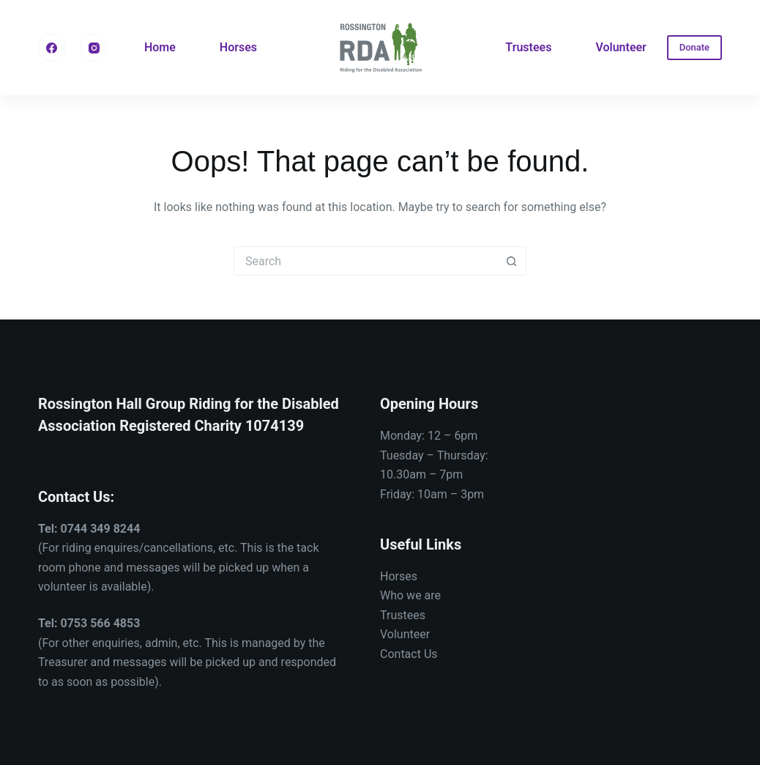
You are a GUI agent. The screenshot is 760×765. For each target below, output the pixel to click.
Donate (694, 47)
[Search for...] (365, 261)
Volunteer (620, 47)
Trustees (528, 47)
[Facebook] (52, 48)
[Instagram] (94, 48)
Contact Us (409, 654)
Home (160, 47)
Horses (238, 47)
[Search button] (511, 261)
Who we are (410, 595)
